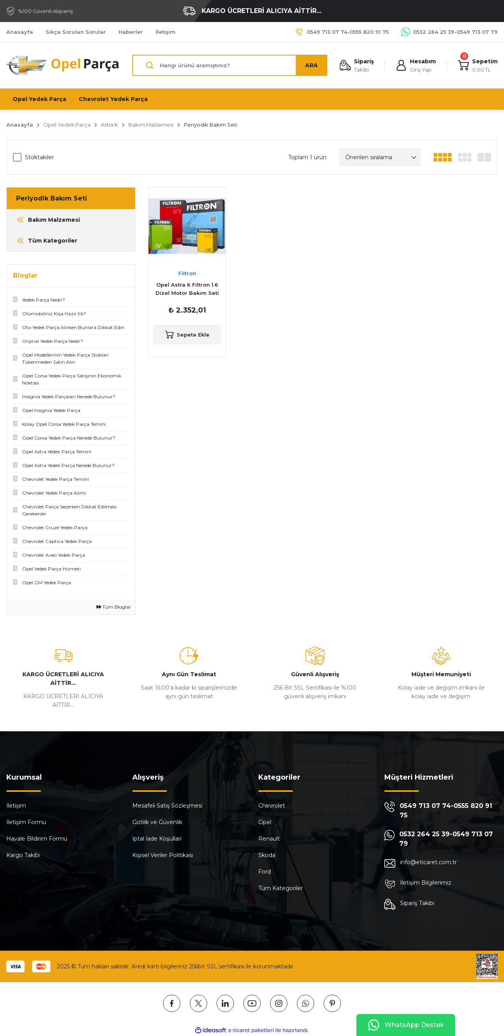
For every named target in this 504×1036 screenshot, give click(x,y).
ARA (311, 65)
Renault (269, 838)
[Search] (229, 65)
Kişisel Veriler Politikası (162, 855)
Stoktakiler (39, 157)
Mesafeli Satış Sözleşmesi (167, 805)
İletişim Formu (26, 822)
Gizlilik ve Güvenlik (157, 822)
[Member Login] (416, 65)
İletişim (16, 805)
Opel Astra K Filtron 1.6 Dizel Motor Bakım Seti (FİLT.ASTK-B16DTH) (187, 289)
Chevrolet (271, 805)
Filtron (187, 273)
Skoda (266, 855)
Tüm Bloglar (113, 607)
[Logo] (63, 65)
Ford (264, 871)
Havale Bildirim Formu (36, 838)
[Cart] (478, 65)
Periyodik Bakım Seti (210, 124)
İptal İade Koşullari (157, 838)
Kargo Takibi (23, 855)
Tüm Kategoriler (280, 888)
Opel (264, 822)
